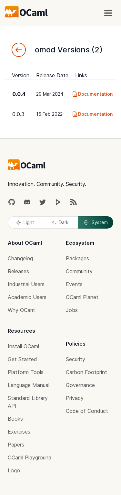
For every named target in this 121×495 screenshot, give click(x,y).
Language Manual (28, 385)
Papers (16, 444)
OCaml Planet (82, 297)
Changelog (20, 258)
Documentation (92, 94)
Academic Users (27, 297)
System (95, 222)
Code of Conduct (87, 411)
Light (25, 222)
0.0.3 (18, 114)
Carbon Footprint (86, 372)
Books (15, 418)
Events (74, 284)
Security (75, 359)
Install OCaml (23, 346)
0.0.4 (18, 94)
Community (79, 271)
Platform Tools (26, 372)
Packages (77, 258)
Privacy (75, 398)
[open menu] (108, 13)
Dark (60, 222)
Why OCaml (21, 310)
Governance (80, 385)
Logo (14, 470)
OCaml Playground (30, 457)
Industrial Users (26, 284)
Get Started (22, 359)
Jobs (72, 310)
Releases (18, 271)
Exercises (19, 431)
